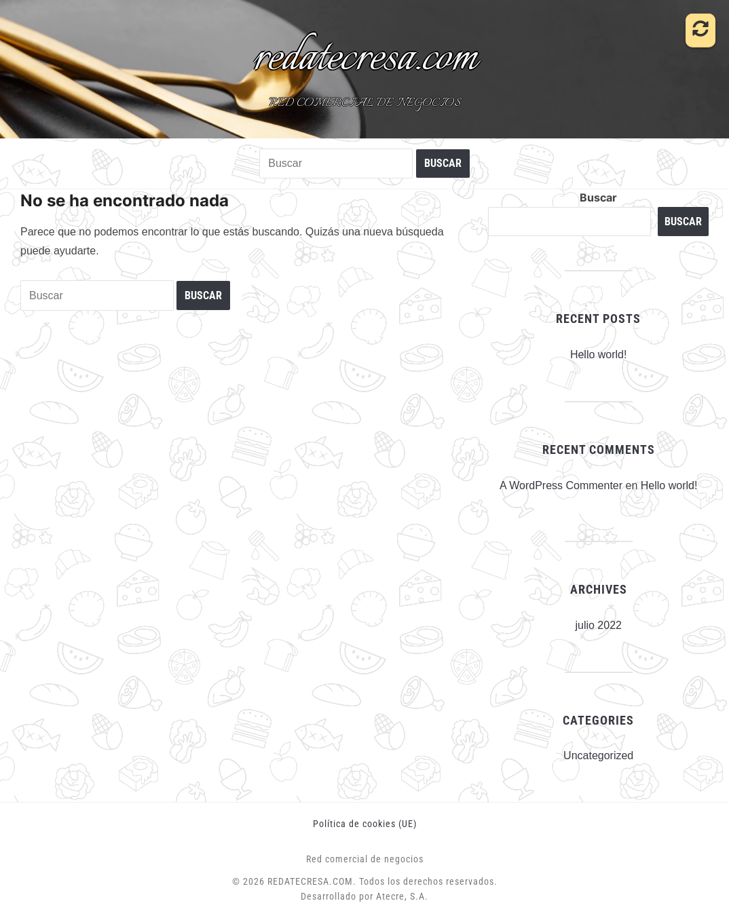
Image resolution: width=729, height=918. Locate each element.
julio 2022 (598, 625)
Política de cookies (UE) (365, 823)
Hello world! (598, 354)
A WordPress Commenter (561, 485)
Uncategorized (598, 755)
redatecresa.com (365, 58)
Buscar (598, 197)
